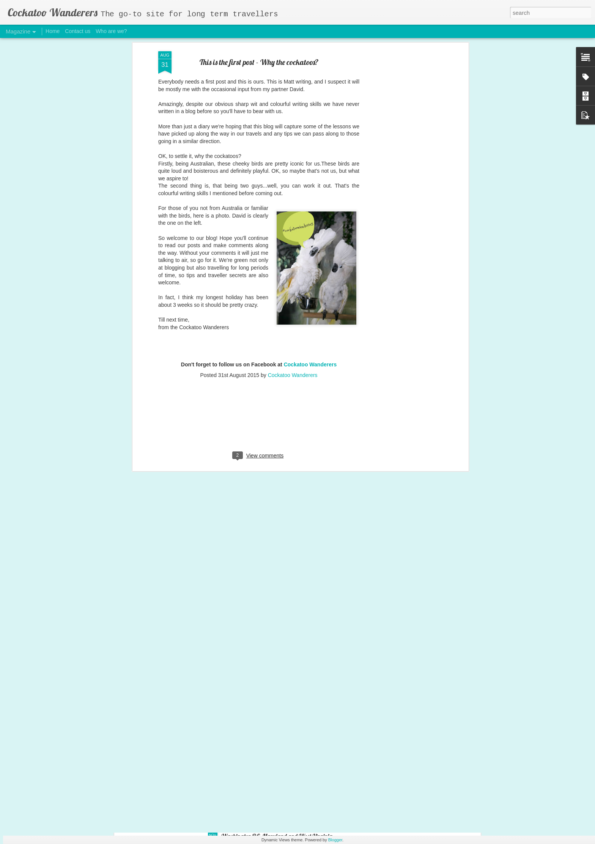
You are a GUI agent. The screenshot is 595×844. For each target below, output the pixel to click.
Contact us (77, 31)
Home (53, 31)
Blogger (335, 840)
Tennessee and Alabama (250, 750)
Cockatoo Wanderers (310, 261)
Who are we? (111, 31)
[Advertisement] (258, 320)
